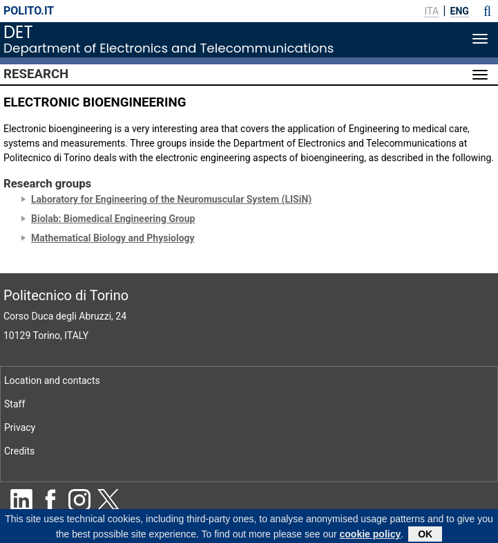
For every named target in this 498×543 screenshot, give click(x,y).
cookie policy (370, 535)
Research (35, 74)
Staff (14, 403)
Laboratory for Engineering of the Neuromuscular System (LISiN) (171, 199)
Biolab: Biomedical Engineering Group (113, 218)
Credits (19, 451)
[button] (487, 11)
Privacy (19, 427)
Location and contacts (52, 380)
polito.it (28, 10)
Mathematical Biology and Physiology (113, 237)
